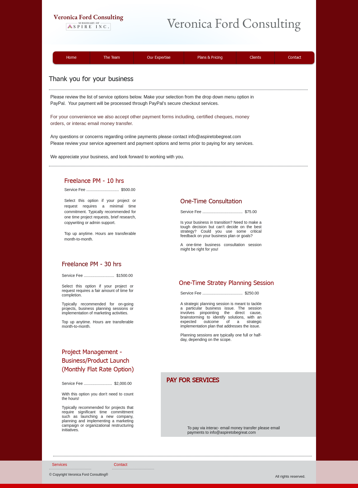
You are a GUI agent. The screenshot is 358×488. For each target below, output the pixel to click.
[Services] (67, 465)
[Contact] (130, 465)
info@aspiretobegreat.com (215, 136)
